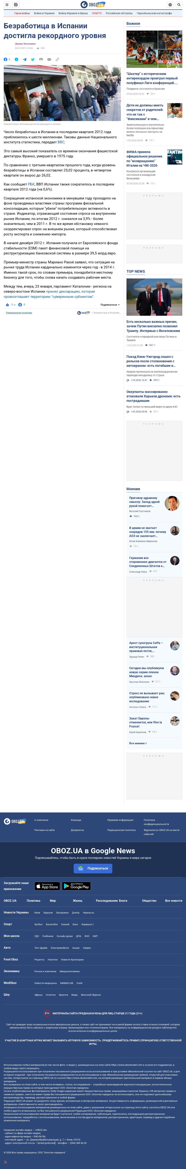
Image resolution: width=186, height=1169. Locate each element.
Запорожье (62, 912)
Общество (149, 900)
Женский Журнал (91, 994)
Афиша (38, 994)
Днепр (75, 912)
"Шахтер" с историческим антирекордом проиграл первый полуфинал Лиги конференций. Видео (152, 78)
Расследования (107, 900)
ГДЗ (36, 936)
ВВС (61, 142)
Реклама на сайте (44, 830)
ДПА (78, 936)
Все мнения (137, 743)
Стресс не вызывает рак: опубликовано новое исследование (147, 697)
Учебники (47, 936)
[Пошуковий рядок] (179, 4)
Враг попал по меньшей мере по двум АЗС (151, 406)
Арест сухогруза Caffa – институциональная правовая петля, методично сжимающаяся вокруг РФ (147, 647)
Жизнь (77, 900)
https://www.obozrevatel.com (126, 1065)
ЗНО (86, 936)
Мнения (133, 489)
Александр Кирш (138, 572)
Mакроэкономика (70, 971)
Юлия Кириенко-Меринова (143, 541)
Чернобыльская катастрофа (154, 13)
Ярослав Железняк (139, 682)
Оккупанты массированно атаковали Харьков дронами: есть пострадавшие (153, 396)
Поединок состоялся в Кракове (145, 88)
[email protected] (46, 1143)
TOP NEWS (135, 271)
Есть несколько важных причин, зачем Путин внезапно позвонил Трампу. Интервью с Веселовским (153, 326)
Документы (77, 830)
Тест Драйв (40, 947)
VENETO (97, 13)
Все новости (173, 900)
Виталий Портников (139, 511)
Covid (79, 983)
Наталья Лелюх (137, 707)
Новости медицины (45, 983)
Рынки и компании (45, 971)
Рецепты (39, 959)
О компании (41, 820)
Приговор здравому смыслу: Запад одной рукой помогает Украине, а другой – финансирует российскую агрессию (144, 502)
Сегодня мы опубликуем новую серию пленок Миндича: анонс (146, 672)
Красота (63, 994)
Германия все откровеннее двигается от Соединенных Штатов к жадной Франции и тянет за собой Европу (147, 562)
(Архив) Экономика (25, 43)
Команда (76, 820)
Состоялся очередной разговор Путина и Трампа (151, 338)
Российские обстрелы (119, 13)
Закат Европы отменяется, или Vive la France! (145, 722)
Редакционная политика (19, 312)
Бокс (75, 924)
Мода (74, 994)
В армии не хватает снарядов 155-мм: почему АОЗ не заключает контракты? (147, 532)
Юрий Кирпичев (137, 732)
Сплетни (51, 994)
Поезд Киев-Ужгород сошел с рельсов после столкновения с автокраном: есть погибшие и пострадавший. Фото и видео (150, 361)
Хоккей (65, 924)
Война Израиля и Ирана (73, 13)
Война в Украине (44, 13)
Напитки (53, 959)
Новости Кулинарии (72, 959)
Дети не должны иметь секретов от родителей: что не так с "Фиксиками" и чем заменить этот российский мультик (144, 112)
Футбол (38, 924)
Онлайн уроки (65, 936)
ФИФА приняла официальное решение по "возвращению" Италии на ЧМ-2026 (144, 158)
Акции (76, 947)
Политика (33, 900)
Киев (37, 912)
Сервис (87, 947)
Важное (133, 23)
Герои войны (22, 13)
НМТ (95, 936)
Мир (53, 900)
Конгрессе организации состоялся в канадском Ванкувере (140, 175)
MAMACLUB (66, 983)
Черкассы (88, 912)
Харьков (48, 912)
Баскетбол (52, 924)
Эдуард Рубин (136, 657)
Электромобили (60, 947)
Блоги (123, 900)
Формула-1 (87, 924)
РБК (31, 184)
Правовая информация (120, 820)
